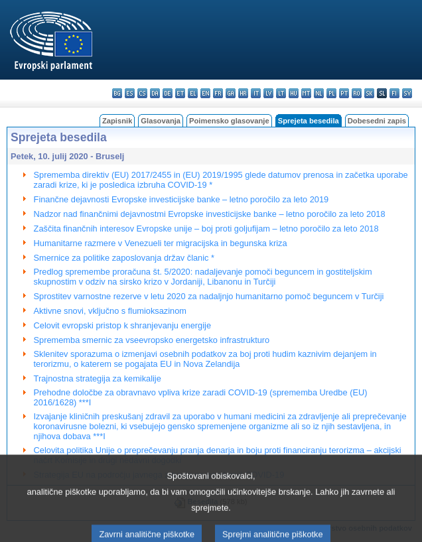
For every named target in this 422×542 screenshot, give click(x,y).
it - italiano (256, 93)
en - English (205, 93)
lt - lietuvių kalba (281, 93)
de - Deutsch (168, 93)
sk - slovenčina (369, 93)
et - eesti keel (180, 93)
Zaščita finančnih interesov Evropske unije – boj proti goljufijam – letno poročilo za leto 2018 (206, 229)
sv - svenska (407, 93)
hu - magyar (294, 93)
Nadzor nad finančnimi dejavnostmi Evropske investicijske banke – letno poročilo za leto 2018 (210, 214)
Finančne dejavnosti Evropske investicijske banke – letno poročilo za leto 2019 (181, 199)
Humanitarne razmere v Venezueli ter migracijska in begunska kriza (160, 243)
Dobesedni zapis (377, 121)
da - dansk (155, 93)
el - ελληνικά (193, 93)
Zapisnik (117, 121)
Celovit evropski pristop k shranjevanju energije (122, 325)
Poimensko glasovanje (229, 121)
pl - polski (331, 93)
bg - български (117, 93)
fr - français (218, 93)
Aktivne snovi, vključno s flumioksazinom (110, 311)
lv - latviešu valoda (268, 93)
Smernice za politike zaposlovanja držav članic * (124, 258)
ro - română (357, 93)
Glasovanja (160, 121)
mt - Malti (306, 93)
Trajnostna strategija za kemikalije (97, 378)
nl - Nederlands (319, 93)
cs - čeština (142, 93)
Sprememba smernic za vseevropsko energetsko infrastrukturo (152, 340)
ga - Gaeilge (231, 93)
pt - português (344, 93)
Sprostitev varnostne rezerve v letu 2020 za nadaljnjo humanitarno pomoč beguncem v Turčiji (209, 296)
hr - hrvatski (243, 93)
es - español (130, 93)
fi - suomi (394, 93)
